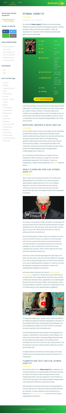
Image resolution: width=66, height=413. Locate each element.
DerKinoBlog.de (42, 409)
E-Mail (13, 35)
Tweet (13, 31)
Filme (13, 2)
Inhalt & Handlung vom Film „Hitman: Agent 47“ (9, 53)
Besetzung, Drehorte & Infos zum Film (8, 48)
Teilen (6, 31)
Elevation (5, 105)
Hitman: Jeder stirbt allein (38, 393)
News (20, 2)
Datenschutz (27, 409)
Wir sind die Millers (7, 110)
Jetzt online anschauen (43, 99)
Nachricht (6, 35)
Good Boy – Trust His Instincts (8, 101)
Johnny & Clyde (6, 132)
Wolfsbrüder (5, 121)
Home (5, 2)
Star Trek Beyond (7, 94)
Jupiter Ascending (7, 135)
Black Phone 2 (6, 130)
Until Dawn (5, 116)
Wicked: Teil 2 (6, 118)
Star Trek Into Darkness (8, 138)
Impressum (23, 409)
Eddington (5, 85)
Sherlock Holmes (7, 113)
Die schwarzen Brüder (8, 124)
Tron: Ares (5, 96)
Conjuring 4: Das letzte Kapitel (8, 90)
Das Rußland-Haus (7, 127)
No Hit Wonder (6, 141)
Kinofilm (55, 163)
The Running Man (7, 107)
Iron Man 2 (5, 83)
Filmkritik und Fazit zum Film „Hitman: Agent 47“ (9, 59)
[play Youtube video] (43, 207)
